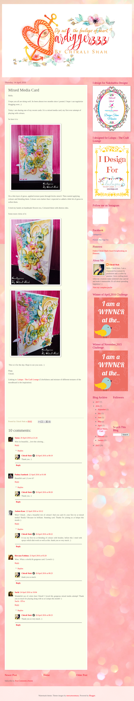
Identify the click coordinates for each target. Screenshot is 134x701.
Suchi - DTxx (20, 601)
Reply (17, 445)
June (100, 418)
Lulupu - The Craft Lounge (28, 379)
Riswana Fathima (22, 556)
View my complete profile (102, 288)
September (102, 410)
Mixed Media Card (102, 430)
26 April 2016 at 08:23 (44, 573)
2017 (98, 402)
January (101, 440)
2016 (98, 406)
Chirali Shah (27, 456)
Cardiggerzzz (97, 234)
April (100, 426)
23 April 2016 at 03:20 (38, 556)
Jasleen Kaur (20, 511)
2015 (98, 445)
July (99, 413)
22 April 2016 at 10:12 (34, 511)
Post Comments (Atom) (24, 681)
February (101, 436)
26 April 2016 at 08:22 (44, 534)
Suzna (17, 438)
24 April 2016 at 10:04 (28, 592)
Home (46, 675)
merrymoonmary (72, 696)
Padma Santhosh (21, 475)
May (100, 422)
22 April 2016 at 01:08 (37, 475)
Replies (20, 451)
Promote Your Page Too (100, 240)
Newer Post (11, 675)
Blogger (92, 696)
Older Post (81, 675)
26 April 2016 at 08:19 (44, 456)
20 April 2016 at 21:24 (28, 438)
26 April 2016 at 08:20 (44, 492)
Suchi (17, 592)
